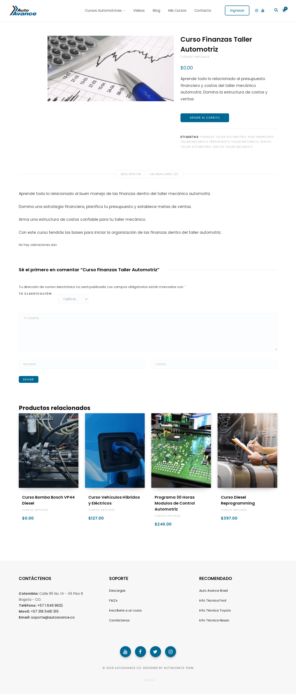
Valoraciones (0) (164, 174)
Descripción (131, 174)
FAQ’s (113, 600)
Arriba (148, 680)
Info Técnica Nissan (214, 620)
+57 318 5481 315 (45, 611)
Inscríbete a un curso (125, 610)
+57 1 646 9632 (50, 605)
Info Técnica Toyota (215, 610)
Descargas (117, 590)
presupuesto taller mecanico (233, 142)
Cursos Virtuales (195, 57)
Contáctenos (119, 620)
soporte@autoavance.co (53, 617)
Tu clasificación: (35, 293)
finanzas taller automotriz (223, 137)
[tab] (131, 174)
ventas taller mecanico (232, 147)
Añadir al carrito (205, 118)
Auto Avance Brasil (213, 590)
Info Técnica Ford (212, 600)
